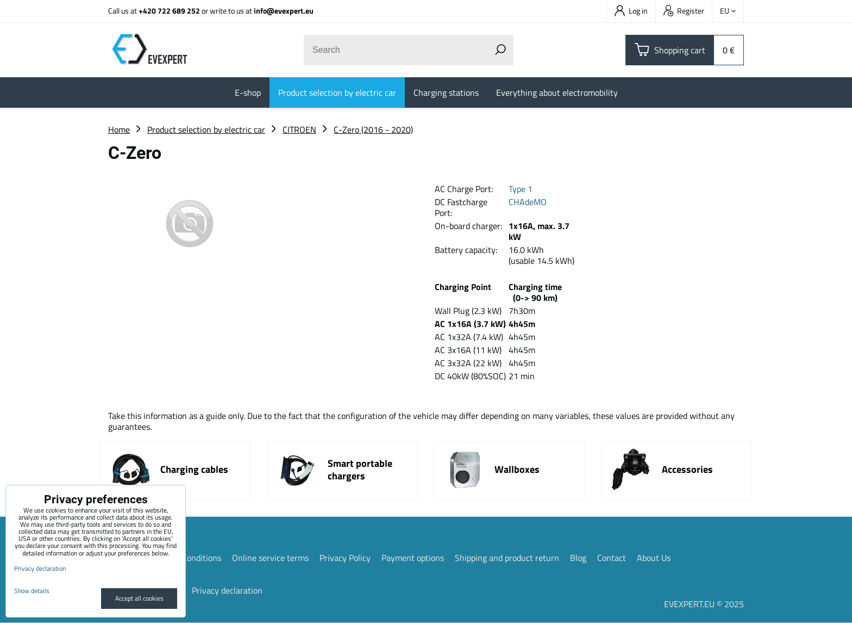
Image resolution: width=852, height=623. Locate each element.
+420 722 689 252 (169, 10)
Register (683, 10)
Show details (31, 590)
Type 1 (520, 188)
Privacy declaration (227, 590)
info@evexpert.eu (284, 10)
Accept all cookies (139, 598)
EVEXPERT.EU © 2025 (704, 603)
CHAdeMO (528, 201)
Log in (631, 10)
